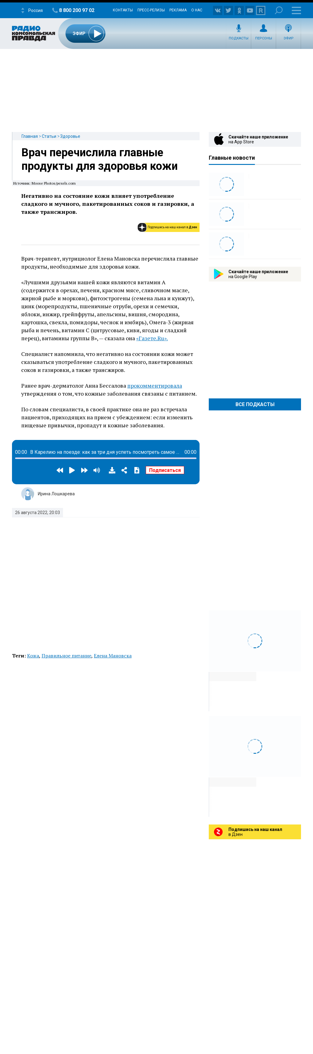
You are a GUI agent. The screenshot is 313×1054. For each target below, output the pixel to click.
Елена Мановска (113, 655)
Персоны (263, 38)
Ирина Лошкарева (56, 493)
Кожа (33, 655)
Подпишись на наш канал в (172, 227)
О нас (196, 10)
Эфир (288, 38)
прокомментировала (154, 385)
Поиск (279, 10)
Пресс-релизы (151, 10)
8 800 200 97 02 (76, 10)
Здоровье (70, 136)
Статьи (49, 136)
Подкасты (238, 38)
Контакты (123, 10)
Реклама (178, 10)
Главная (30, 136)
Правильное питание (66, 655)
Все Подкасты (255, 404)
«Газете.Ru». (152, 338)
